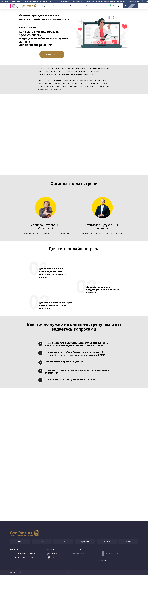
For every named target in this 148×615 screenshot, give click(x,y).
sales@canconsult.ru (28, 597)
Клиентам (73, 6)
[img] (29, 5)
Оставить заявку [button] (129, 6)
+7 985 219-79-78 (28, 593)
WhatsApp (53, 593)
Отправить (103, 600)
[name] (85, 593)
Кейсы (42, 581)
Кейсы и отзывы (58, 6)
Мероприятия (85, 581)
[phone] (120, 593)
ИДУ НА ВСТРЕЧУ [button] (52, 54)
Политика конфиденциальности (78, 612)
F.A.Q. (63, 581)
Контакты (101, 6)
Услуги (44, 6)
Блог (87, 6)
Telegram (53, 597)
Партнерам (106, 581)
